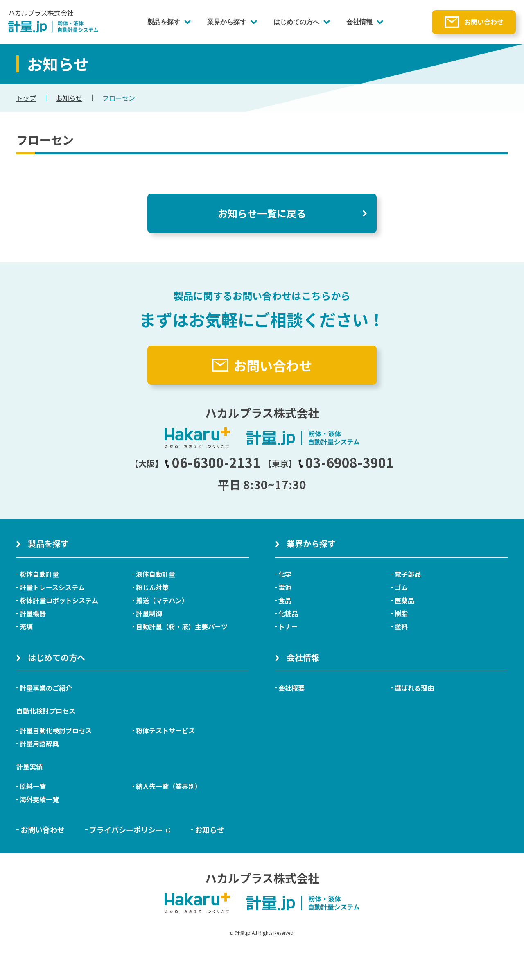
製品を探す (163, 21)
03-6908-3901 (346, 462)
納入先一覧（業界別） (168, 786)
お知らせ (69, 98)
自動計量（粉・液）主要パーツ (182, 626)
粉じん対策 (152, 587)
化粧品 (288, 613)
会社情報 (359, 21)
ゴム (401, 587)
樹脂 (401, 613)
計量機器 (33, 613)
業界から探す (226, 21)
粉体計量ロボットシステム (59, 600)
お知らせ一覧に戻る (262, 213)
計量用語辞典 (39, 743)
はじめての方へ (296, 21)
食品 (284, 600)
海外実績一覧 (39, 799)
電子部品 (408, 574)
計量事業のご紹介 (46, 688)
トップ (26, 98)
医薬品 (404, 600)
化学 (284, 574)
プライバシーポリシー (129, 829)
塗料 (401, 626)
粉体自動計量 (39, 574)
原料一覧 (33, 786)
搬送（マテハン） (162, 600)
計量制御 (149, 613)
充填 (26, 626)
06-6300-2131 (212, 462)
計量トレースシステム (52, 587)
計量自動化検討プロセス (56, 730)
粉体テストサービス (165, 730)
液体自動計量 (155, 574)
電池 (284, 587)
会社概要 (291, 688)
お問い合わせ (484, 22)
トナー (288, 626)
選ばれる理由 (414, 688)
